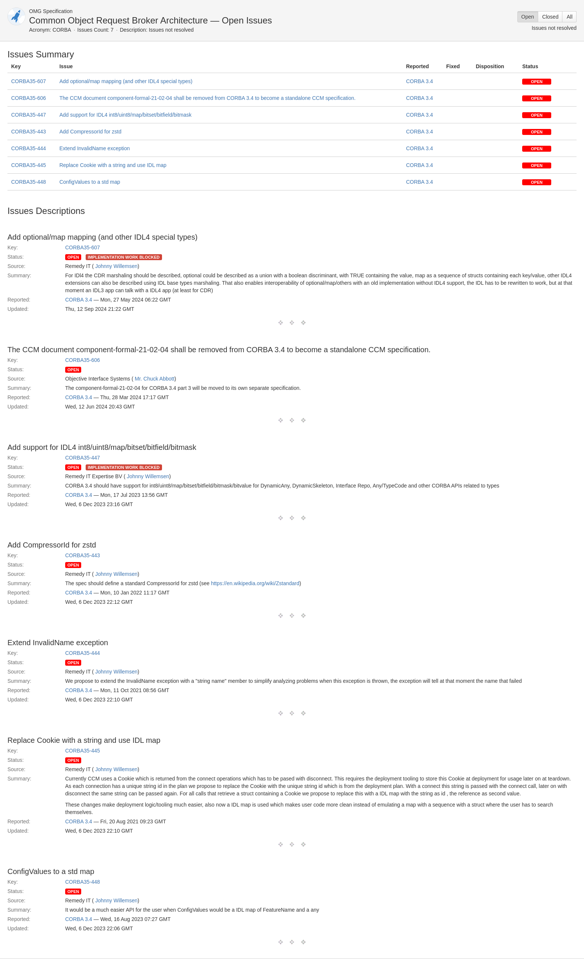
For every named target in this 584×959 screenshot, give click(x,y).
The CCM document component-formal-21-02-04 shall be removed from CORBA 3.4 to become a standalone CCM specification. (207, 98)
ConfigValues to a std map (89, 182)
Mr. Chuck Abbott (155, 379)
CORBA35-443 (28, 132)
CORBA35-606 (28, 98)
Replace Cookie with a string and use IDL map (112, 165)
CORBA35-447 (28, 115)
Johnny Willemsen (116, 266)
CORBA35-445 (28, 165)
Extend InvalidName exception (94, 148)
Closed (550, 17)
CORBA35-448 (28, 182)
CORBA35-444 (28, 148)
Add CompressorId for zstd (90, 132)
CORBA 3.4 (419, 81)
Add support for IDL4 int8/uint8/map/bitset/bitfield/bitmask (125, 115)
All (569, 17)
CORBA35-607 (28, 81)
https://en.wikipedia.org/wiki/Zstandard (255, 583)
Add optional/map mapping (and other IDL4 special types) (125, 81)
